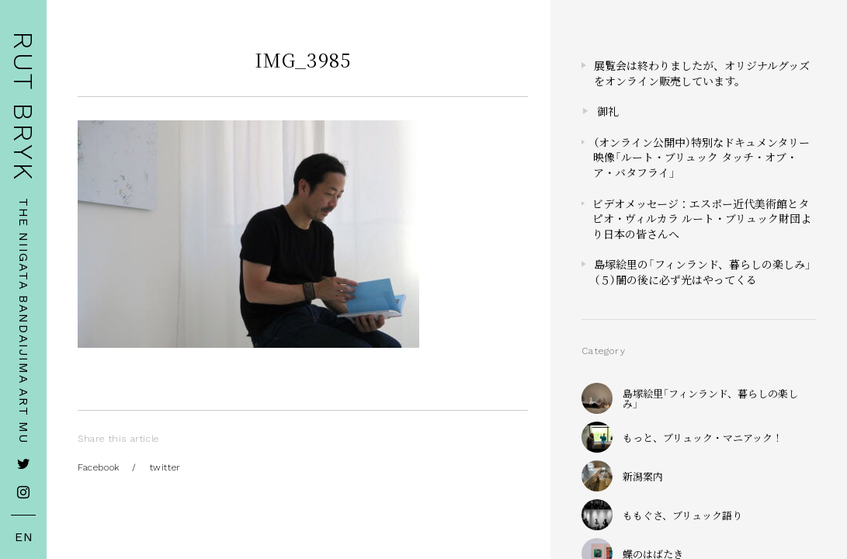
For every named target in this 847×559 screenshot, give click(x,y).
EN (24, 537)
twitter (165, 467)
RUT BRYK (23, 106)
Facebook (99, 467)
